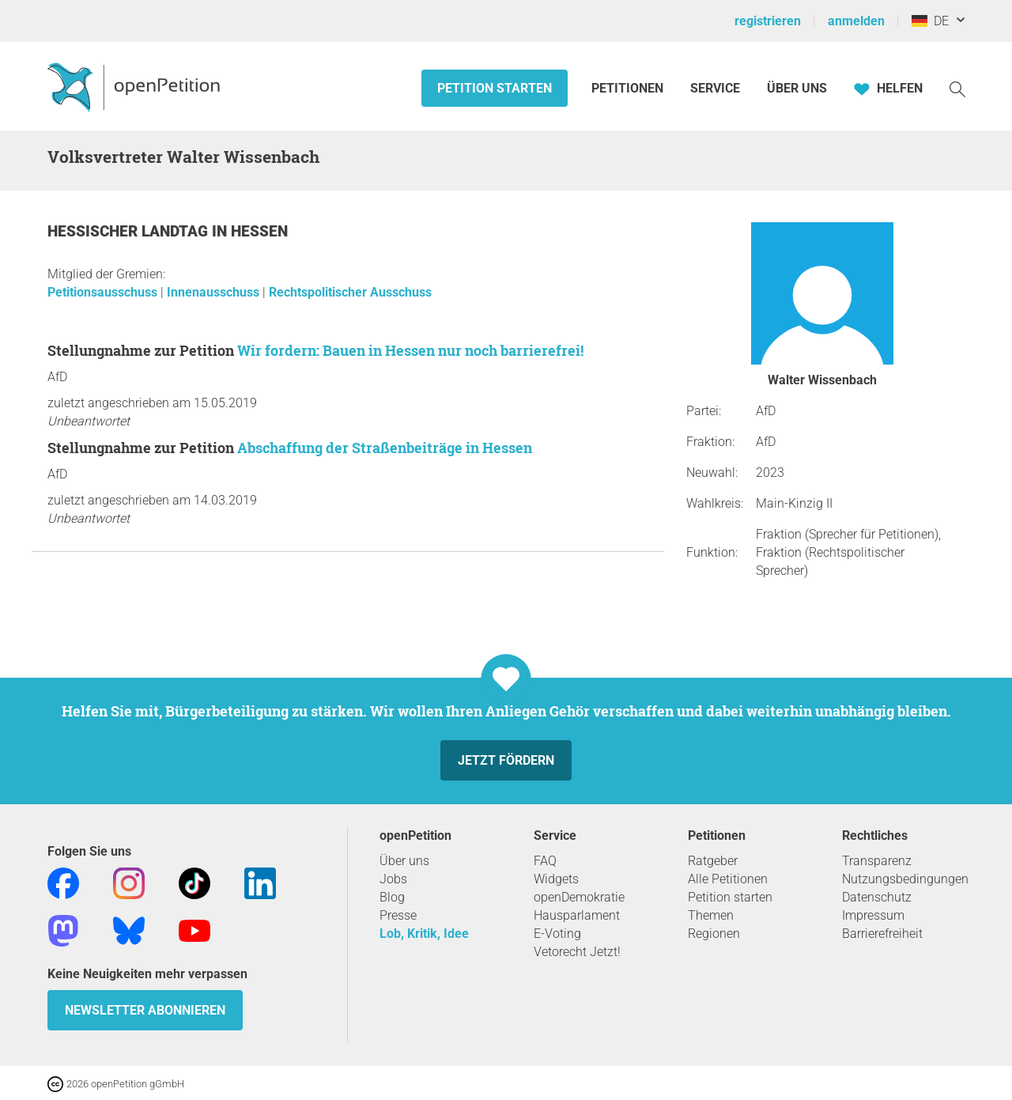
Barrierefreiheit (882, 933)
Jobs (393, 878)
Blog (392, 897)
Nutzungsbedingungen (905, 878)
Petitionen (628, 88)
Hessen (259, 231)
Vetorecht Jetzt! (577, 951)
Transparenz (877, 860)
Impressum (873, 915)
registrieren (767, 20)
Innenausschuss (214, 292)
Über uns (404, 860)
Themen (711, 915)
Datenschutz (877, 897)
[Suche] (957, 88)
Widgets (556, 878)
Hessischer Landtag (129, 231)
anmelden (856, 20)
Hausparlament (577, 915)
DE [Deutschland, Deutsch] (930, 20)
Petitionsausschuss (103, 292)
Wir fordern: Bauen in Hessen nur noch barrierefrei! (410, 350)
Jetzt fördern (506, 760)
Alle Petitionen (728, 878)
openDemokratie (579, 897)
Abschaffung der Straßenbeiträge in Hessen (384, 447)
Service (715, 88)
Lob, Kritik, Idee (424, 933)
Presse (398, 915)
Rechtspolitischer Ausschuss (350, 292)
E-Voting (557, 933)
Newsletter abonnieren (145, 1010)
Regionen (714, 933)
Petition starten (494, 88)
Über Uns (797, 88)
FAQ (545, 860)
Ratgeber (713, 860)
